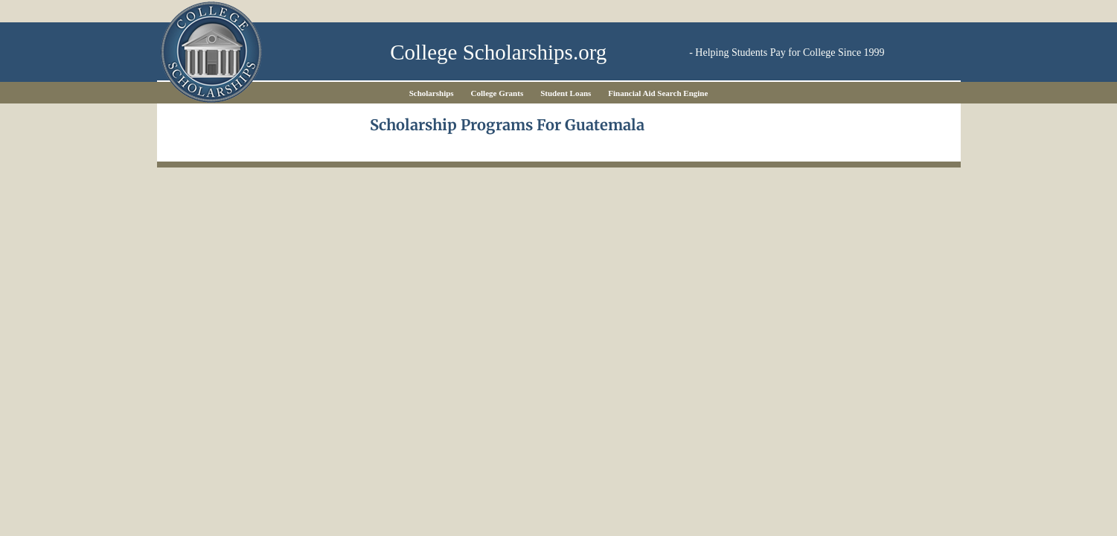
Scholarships (431, 93)
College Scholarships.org (498, 52)
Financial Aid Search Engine (658, 93)
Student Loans (565, 93)
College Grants (497, 93)
